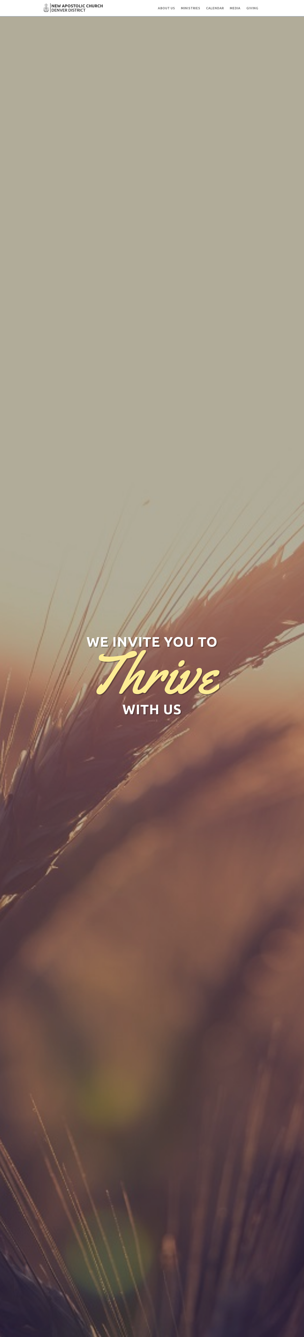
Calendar (215, 8)
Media (235, 8)
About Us (166, 8)
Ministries (190, 8)
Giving (252, 8)
